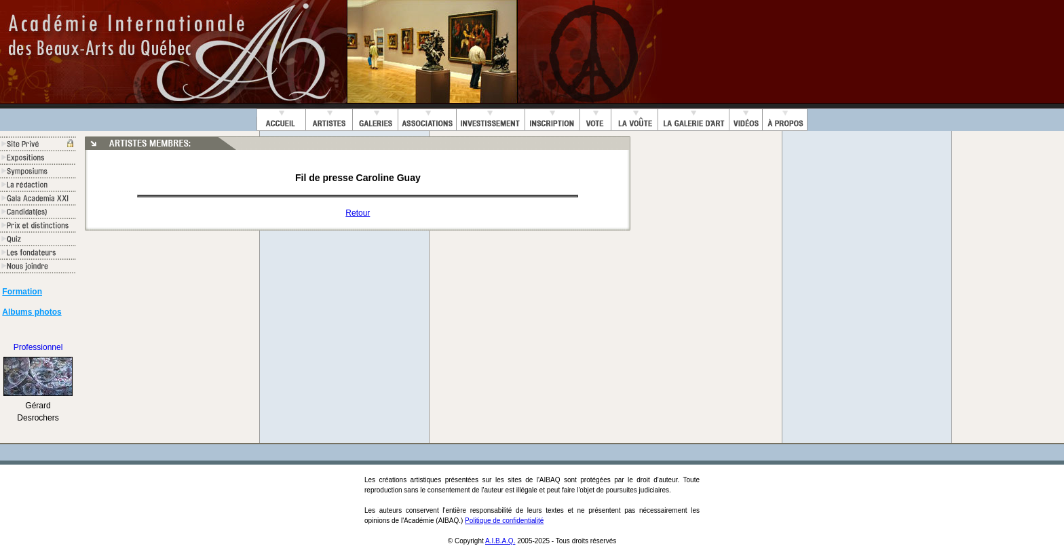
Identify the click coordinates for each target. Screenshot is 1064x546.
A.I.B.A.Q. (500, 541)
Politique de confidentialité (504, 520)
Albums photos (31, 312)
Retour (357, 213)
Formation (22, 291)
